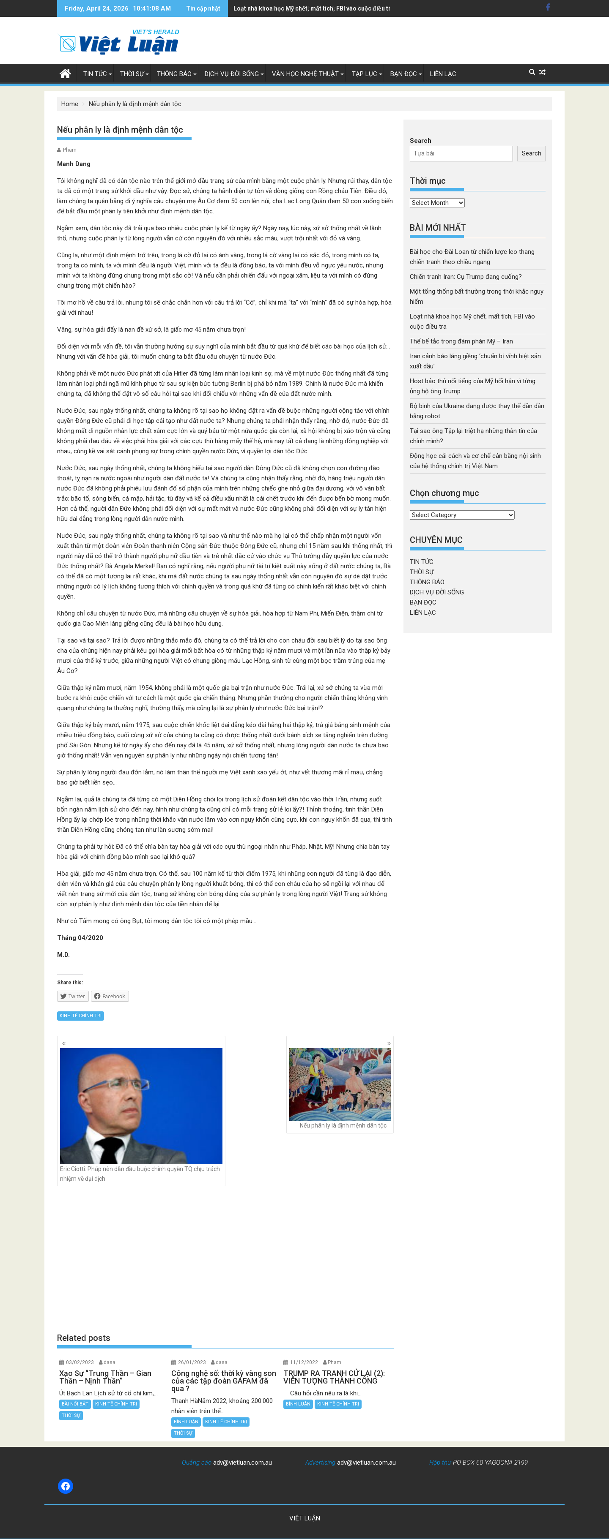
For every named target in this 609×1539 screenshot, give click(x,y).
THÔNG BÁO (174, 74)
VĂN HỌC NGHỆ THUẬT (305, 74)
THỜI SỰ (132, 74)
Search (420, 140)
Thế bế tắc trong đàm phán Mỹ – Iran (461, 341)
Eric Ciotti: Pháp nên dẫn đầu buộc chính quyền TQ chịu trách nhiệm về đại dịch (141, 1115)
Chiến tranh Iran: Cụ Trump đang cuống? (466, 277)
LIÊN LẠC (443, 74)
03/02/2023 (80, 1362)
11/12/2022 (304, 1362)
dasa (109, 1362)
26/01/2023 (192, 1362)
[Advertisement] (225, 1259)
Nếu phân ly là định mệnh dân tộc (340, 1088)
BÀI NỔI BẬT (75, 1404)
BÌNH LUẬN (186, 1422)
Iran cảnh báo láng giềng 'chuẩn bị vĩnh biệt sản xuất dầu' (311, 8)
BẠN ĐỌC (403, 74)
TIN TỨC (95, 74)
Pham (70, 150)
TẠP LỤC (364, 74)
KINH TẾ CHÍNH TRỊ (81, 1016)
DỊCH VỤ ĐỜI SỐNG (232, 74)
